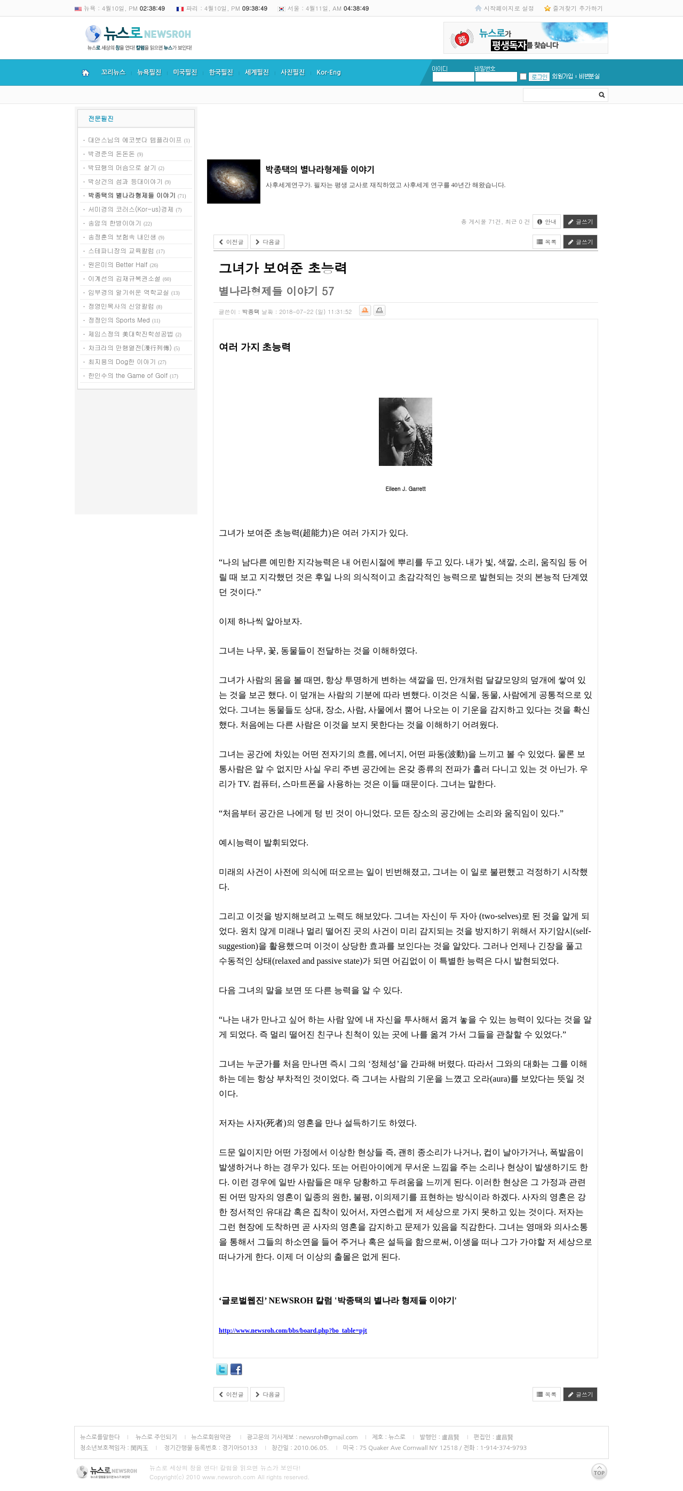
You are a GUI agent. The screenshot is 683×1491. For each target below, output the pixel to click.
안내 (547, 221)
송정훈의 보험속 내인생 (122, 236)
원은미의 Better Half (118, 264)
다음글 (268, 242)
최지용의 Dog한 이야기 (122, 361)
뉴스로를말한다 (100, 1437)
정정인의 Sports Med (119, 319)
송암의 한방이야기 (114, 222)
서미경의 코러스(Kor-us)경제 (131, 208)
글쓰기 (580, 221)
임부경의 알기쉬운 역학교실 (128, 291)
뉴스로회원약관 (212, 1437)
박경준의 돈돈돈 (111, 153)
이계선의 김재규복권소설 (124, 278)
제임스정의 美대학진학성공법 (130, 333)
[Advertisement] (136, 454)
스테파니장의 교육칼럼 (121, 250)
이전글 (231, 242)
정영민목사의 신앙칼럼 (121, 305)
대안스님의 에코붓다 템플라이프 (135, 139)
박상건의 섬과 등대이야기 (125, 181)
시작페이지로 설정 (509, 8)
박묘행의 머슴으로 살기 (122, 167)
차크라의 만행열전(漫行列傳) (130, 347)
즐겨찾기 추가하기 (578, 8)
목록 (547, 242)
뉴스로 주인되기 (155, 1437)
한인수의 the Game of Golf (128, 375)
